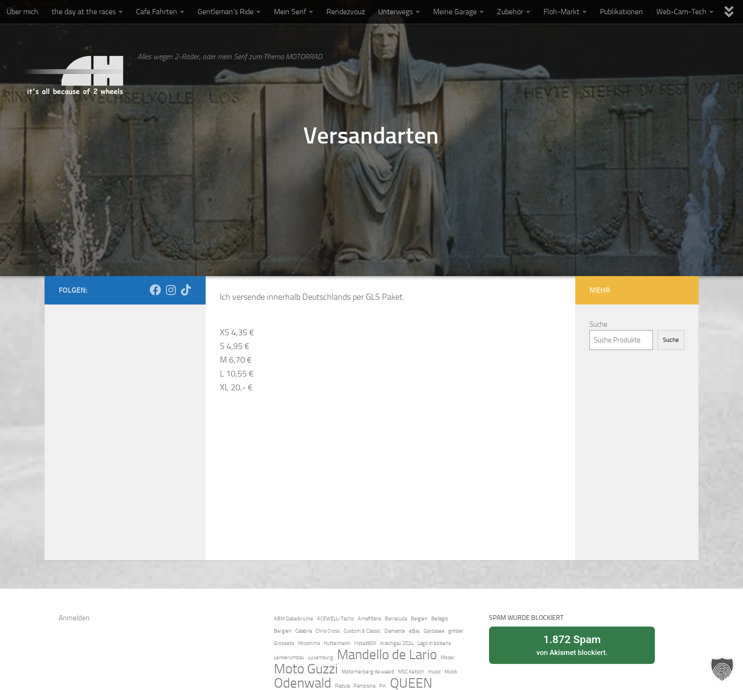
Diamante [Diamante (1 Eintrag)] (394, 631)
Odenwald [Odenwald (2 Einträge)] (302, 683)
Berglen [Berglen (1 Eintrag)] (282, 631)
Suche (598, 324)
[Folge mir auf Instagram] (170, 290)
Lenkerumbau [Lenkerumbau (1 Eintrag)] (289, 657)
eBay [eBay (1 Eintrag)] (414, 631)
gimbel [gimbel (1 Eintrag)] (455, 631)
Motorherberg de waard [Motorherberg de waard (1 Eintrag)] (368, 672)
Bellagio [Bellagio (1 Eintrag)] (439, 619)
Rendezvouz (345, 11)
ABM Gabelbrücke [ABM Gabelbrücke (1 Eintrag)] (293, 619)
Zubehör (510, 11)
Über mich (22, 11)
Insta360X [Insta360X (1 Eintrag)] (365, 643)
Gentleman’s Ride (226, 11)
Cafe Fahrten (156, 11)
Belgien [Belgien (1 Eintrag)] (419, 619)
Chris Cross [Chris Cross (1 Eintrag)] (328, 631)
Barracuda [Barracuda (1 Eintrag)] (396, 619)
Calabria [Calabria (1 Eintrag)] (303, 631)
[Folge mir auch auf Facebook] (155, 290)
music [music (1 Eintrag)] (434, 672)
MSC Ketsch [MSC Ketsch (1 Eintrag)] (411, 672)
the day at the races (84, 11)
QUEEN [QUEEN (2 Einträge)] (411, 683)
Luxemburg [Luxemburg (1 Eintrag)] (320, 657)
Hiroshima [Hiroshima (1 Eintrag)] (309, 643)
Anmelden (74, 618)
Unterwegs (395, 11)
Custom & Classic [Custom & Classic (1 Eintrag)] (362, 631)
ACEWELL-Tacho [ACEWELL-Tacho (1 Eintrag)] (335, 619)
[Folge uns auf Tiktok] (185, 290)
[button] (722, 669)
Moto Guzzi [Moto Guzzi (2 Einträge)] (306, 669)
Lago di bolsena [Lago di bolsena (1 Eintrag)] (434, 643)
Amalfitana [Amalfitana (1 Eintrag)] (369, 619)
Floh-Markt (562, 11)
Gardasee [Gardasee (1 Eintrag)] (434, 631)
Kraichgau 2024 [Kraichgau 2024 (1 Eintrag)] (397, 643)
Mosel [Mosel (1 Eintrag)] (447, 657)
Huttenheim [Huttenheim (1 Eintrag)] (337, 643)
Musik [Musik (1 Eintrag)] (450, 672)
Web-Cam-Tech (681, 11)
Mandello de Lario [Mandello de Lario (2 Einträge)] (387, 655)
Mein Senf (290, 11)
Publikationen (621, 11)
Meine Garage (455, 11)
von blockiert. (572, 644)
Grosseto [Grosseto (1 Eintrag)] (284, 643)
